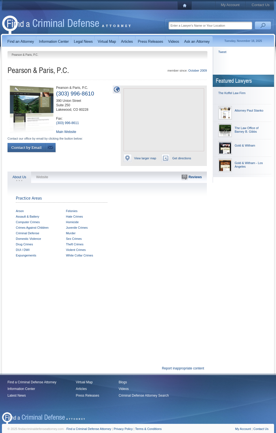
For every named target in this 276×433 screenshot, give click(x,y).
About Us (19, 177)
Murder (71, 233)
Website (42, 177)
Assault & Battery (27, 216)
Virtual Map (84, 382)
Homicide (72, 222)
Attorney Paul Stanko (249, 110)
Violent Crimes (76, 249)
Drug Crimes (24, 244)
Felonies (71, 211)
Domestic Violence (28, 238)
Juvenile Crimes (76, 227)
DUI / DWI (23, 249)
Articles (81, 389)
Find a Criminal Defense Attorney (31, 382)
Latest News (16, 395)
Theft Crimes (74, 244)
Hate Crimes (74, 216)
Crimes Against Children (32, 227)
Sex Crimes (74, 238)
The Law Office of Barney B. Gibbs (247, 129)
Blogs (123, 382)
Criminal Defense (27, 233)
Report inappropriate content (183, 368)
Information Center (21, 389)
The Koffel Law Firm (231, 93)
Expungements (26, 255)
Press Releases (87, 395)
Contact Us (260, 5)
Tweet (222, 52)
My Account (230, 5)
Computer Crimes (28, 222)
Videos (124, 389)
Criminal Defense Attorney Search (144, 395)
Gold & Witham (245, 145)
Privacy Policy (123, 429)
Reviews (192, 177)
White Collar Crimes (79, 255)
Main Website (66, 132)
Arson (20, 211)
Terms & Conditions (148, 429)
